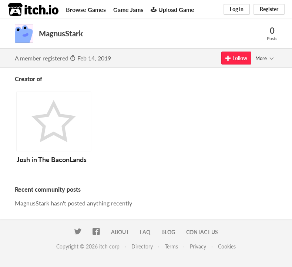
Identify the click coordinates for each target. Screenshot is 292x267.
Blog (168, 232)
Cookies (227, 246)
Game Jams (128, 9)
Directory (142, 246)
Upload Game (172, 9)
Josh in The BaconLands (52, 159)
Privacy (198, 246)
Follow (236, 58)
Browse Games (86, 9)
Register (269, 9)
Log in (237, 9)
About (120, 232)
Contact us (202, 232)
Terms (171, 246)
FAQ (145, 232)
